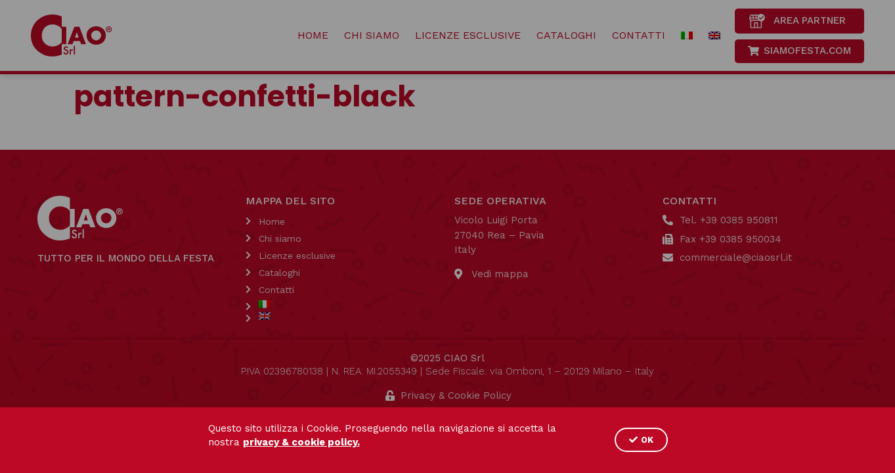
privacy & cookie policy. (301, 442)
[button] (641, 440)
